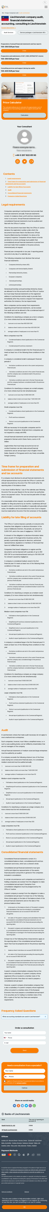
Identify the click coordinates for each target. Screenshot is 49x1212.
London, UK (4, 1141)
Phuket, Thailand (32, 1146)
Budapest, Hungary (28, 1144)
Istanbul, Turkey (5, 1146)
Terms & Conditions (6, 1193)
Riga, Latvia (14, 1146)
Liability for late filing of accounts (19, 188)
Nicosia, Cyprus (22, 1141)
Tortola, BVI (31, 1141)
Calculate (24, 115)
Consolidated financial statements (20, 194)
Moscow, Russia (13, 1141)
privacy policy (21, 1084)
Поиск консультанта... (24, 147)
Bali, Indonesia (22, 1146)
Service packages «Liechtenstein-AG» (33, 32)
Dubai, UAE (37, 1144)
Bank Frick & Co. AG (8, 1126)
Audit (9, 191)
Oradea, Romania (17, 1144)
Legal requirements (14, 179)
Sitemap (26, 1193)
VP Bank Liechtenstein (9, 1131)
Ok (24, 1207)
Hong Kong (38, 1141)
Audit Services (8, 32)
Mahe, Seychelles (6, 1144)
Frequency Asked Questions (17, 197)
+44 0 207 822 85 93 (25, 155)
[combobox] (5, 1039)
